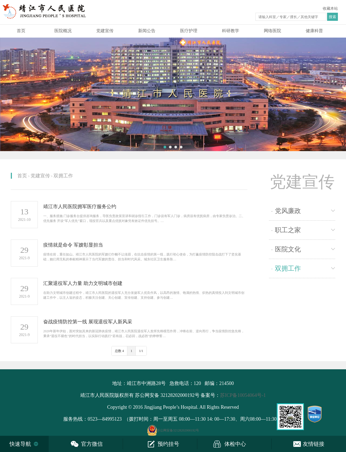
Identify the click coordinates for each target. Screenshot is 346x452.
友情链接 (313, 444)
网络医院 (272, 30)
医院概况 (63, 30)
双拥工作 (63, 175)
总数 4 (119, 351)
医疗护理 (188, 30)
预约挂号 (168, 444)
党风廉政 (286, 210)
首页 (21, 30)
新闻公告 (146, 30)
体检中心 (235, 444)
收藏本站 (330, 8)
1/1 (141, 351)
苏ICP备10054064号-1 (243, 395)
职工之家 (286, 230)
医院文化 (286, 249)
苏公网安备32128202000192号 (178, 430)
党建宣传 (105, 30)
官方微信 (92, 444)
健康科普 (314, 30)
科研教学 (230, 30)
